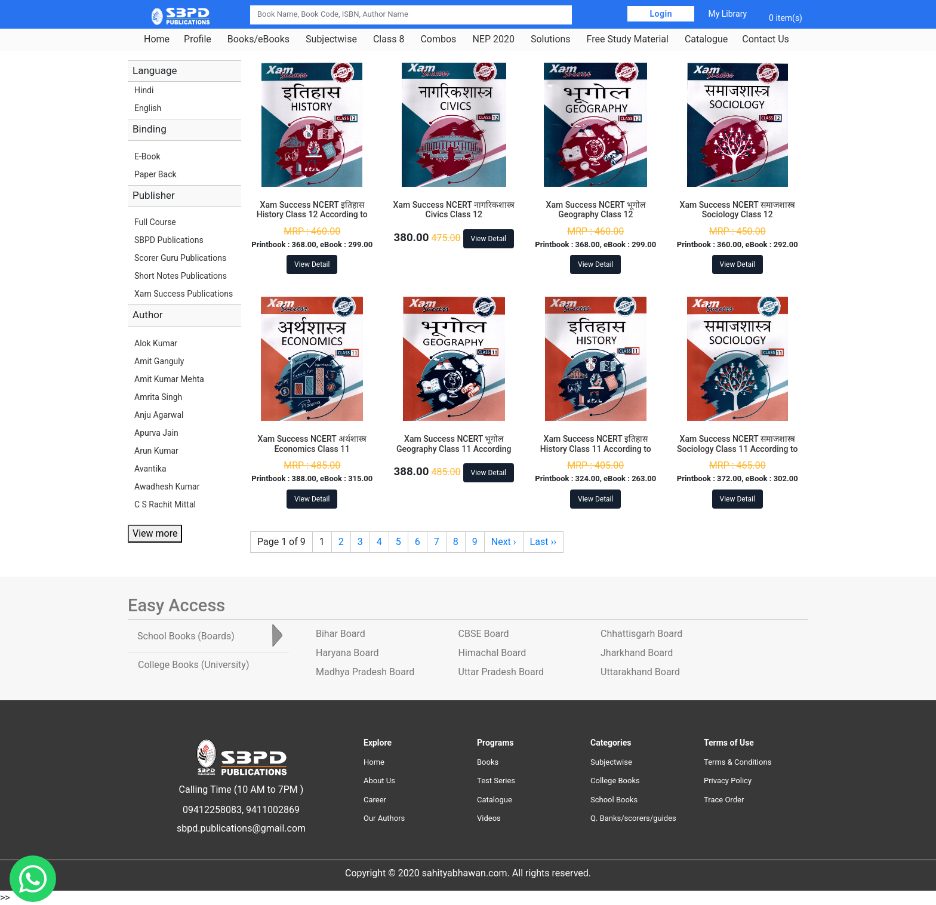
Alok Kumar (155, 343)
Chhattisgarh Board (641, 633)
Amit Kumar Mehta (169, 379)
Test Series (496, 780)
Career (375, 799)
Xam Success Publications (183, 293)
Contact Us (765, 39)
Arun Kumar (156, 450)
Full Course (155, 222)
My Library (727, 14)
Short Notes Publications (180, 276)
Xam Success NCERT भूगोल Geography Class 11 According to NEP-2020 (454, 449)
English (147, 108)
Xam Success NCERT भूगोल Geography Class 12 (595, 210)
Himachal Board (492, 652)
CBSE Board (483, 633)
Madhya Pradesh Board (365, 672)
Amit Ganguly (159, 361)
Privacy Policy (728, 780)
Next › (503, 541)
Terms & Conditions (737, 762)
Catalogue (706, 39)
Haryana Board (347, 652)
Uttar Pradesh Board (501, 672)
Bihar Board (340, 633)
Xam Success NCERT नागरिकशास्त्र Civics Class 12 (454, 210)
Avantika (150, 468)
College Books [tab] (193, 664)
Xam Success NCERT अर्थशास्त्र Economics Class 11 (312, 444)
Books (487, 762)
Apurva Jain (156, 433)
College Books (615, 780)
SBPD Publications (169, 240)
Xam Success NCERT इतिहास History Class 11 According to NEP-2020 (595, 449)
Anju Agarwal (158, 415)
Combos (438, 39)
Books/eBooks (258, 39)
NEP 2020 (493, 39)
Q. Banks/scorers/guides (633, 818)
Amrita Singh (158, 397)
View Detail (312, 264)
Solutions (551, 39)
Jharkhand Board (637, 652)
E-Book (147, 156)
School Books (614, 799)
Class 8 (388, 39)
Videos (489, 818)
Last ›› (543, 541)
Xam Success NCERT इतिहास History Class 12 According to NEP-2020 (312, 215)
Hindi (143, 90)
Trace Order (724, 799)
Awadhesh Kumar (166, 486)
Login (661, 14)
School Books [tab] (186, 636)
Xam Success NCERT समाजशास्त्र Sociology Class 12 (737, 210)
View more (155, 533)
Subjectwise (331, 39)
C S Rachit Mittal (165, 504)
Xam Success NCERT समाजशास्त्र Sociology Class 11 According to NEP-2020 (737, 449)
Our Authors (384, 818)
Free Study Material (628, 39)
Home (157, 39)
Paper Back (155, 174)
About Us (379, 780)
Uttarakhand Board (640, 672)
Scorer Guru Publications (180, 258)
